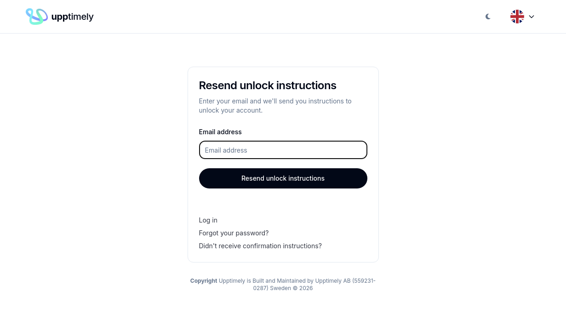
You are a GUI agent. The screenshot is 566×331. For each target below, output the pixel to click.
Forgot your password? (234, 233)
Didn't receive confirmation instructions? (260, 246)
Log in (208, 220)
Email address (220, 132)
